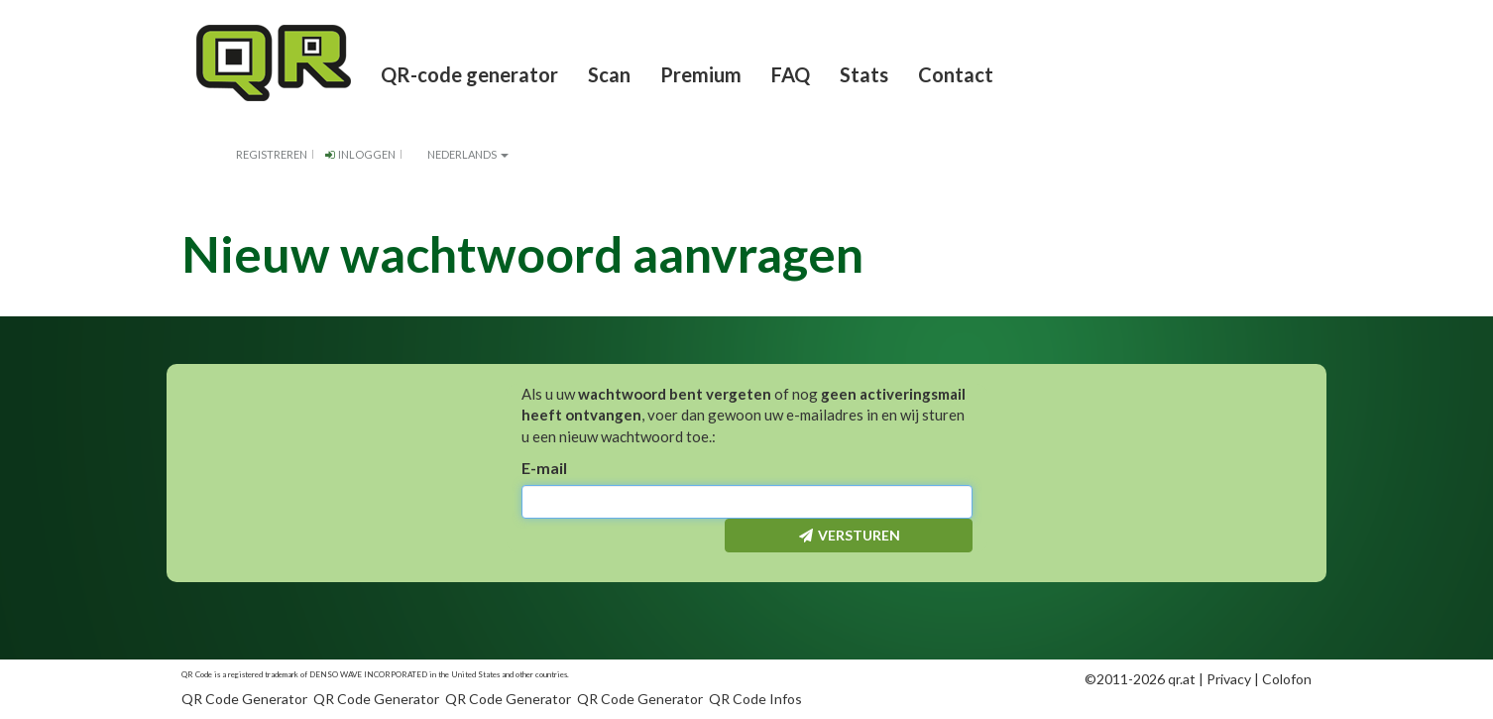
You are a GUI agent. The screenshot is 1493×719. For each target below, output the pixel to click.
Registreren (271, 154)
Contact (955, 74)
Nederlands (459, 154)
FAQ (790, 74)
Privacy (1228, 678)
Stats (864, 74)
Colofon (1287, 678)
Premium (701, 74)
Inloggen (359, 154)
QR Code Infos (755, 698)
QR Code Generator (244, 698)
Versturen (848, 535)
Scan (609, 74)
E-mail (544, 467)
